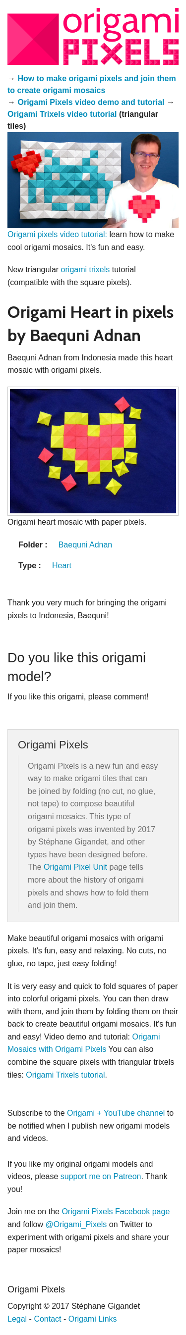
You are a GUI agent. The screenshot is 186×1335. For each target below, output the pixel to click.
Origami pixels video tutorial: (57, 234)
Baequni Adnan (86, 545)
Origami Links (92, 1319)
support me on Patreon (101, 1176)
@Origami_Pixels (76, 1224)
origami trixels (85, 269)
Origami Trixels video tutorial (62, 114)
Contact (47, 1319)
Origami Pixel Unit (75, 867)
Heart (61, 565)
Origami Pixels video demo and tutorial (90, 102)
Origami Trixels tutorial (65, 1075)
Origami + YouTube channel (116, 1113)
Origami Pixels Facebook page (116, 1211)
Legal (17, 1319)
